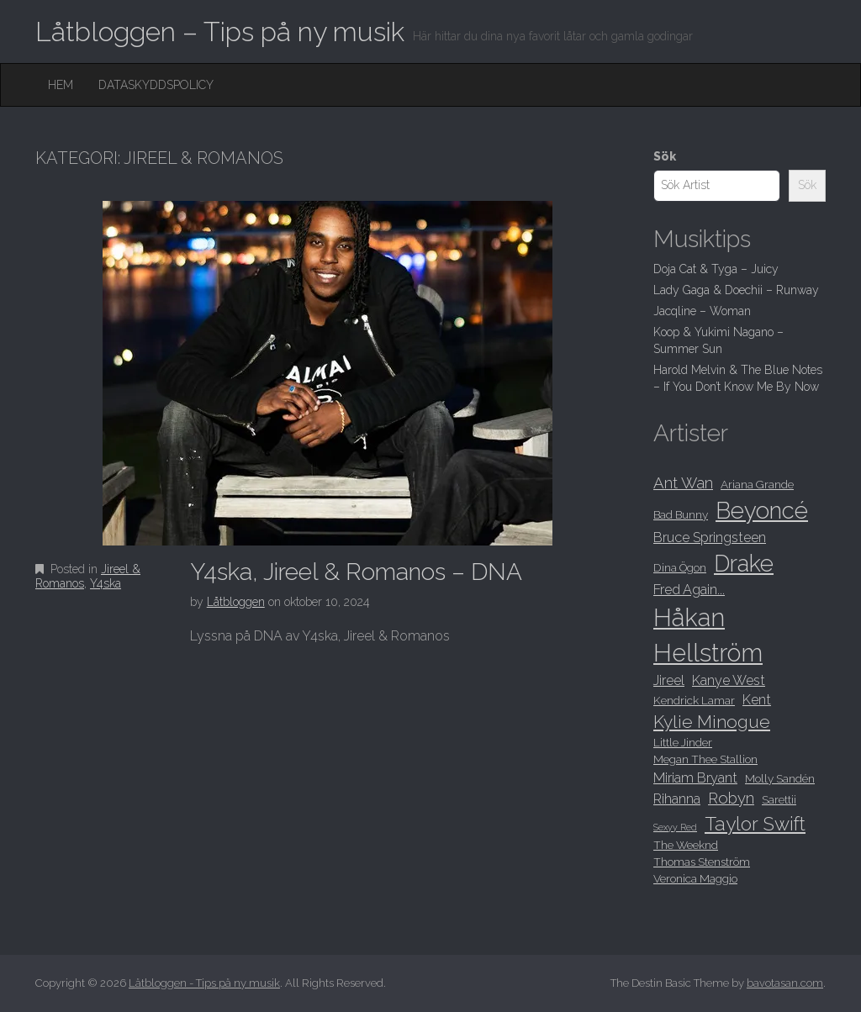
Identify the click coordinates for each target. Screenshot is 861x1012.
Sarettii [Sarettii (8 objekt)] (779, 799)
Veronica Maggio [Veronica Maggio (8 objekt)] (695, 878)
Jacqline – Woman (702, 311)
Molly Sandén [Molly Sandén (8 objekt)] (780, 778)
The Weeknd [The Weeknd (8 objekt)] (685, 844)
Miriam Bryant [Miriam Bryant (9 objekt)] (695, 778)
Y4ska (105, 583)
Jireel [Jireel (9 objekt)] (668, 680)
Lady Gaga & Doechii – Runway (736, 290)
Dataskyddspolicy (156, 85)
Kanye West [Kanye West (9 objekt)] (728, 680)
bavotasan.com (785, 983)
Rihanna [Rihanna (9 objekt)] (676, 799)
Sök (664, 156)
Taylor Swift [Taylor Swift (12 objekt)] (755, 824)
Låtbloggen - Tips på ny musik (204, 983)
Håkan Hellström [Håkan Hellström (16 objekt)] (708, 635)
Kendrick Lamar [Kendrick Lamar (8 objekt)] (694, 700)
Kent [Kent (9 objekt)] (756, 700)
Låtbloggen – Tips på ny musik (219, 31)
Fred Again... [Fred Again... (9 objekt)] (689, 590)
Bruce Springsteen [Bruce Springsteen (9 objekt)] (709, 538)
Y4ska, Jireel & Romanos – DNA (356, 572)
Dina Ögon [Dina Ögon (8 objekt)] (679, 567)
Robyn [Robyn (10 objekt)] (731, 798)
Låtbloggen (236, 602)
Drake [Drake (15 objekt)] (744, 563)
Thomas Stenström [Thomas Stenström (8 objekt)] (701, 861)
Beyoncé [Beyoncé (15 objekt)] (762, 510)
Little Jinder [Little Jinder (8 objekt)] (682, 742)
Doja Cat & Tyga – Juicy (716, 269)
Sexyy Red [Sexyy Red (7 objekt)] (675, 827)
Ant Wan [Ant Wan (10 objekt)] (683, 483)
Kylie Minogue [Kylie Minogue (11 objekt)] (711, 721)
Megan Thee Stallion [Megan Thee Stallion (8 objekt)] (705, 759)
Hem (60, 85)
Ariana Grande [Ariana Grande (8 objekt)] (757, 484)
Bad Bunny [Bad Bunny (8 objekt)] (680, 514)
